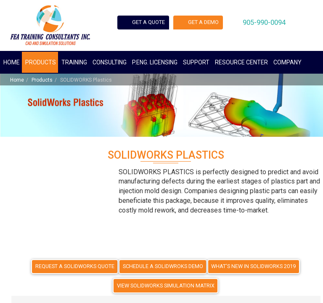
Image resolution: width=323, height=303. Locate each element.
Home (11, 62)
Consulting (110, 62)
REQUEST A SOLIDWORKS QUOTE (78, 265)
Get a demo (215, 23)
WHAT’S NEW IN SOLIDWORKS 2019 (251, 265)
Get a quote (153, 23)
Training (74, 62)
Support (196, 62)
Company (287, 62)
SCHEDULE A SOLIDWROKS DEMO (164, 265)
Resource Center (241, 62)
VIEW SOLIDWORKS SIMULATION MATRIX (166, 285)
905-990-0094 (282, 23)
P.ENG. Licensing (154, 62)
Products (40, 62)
